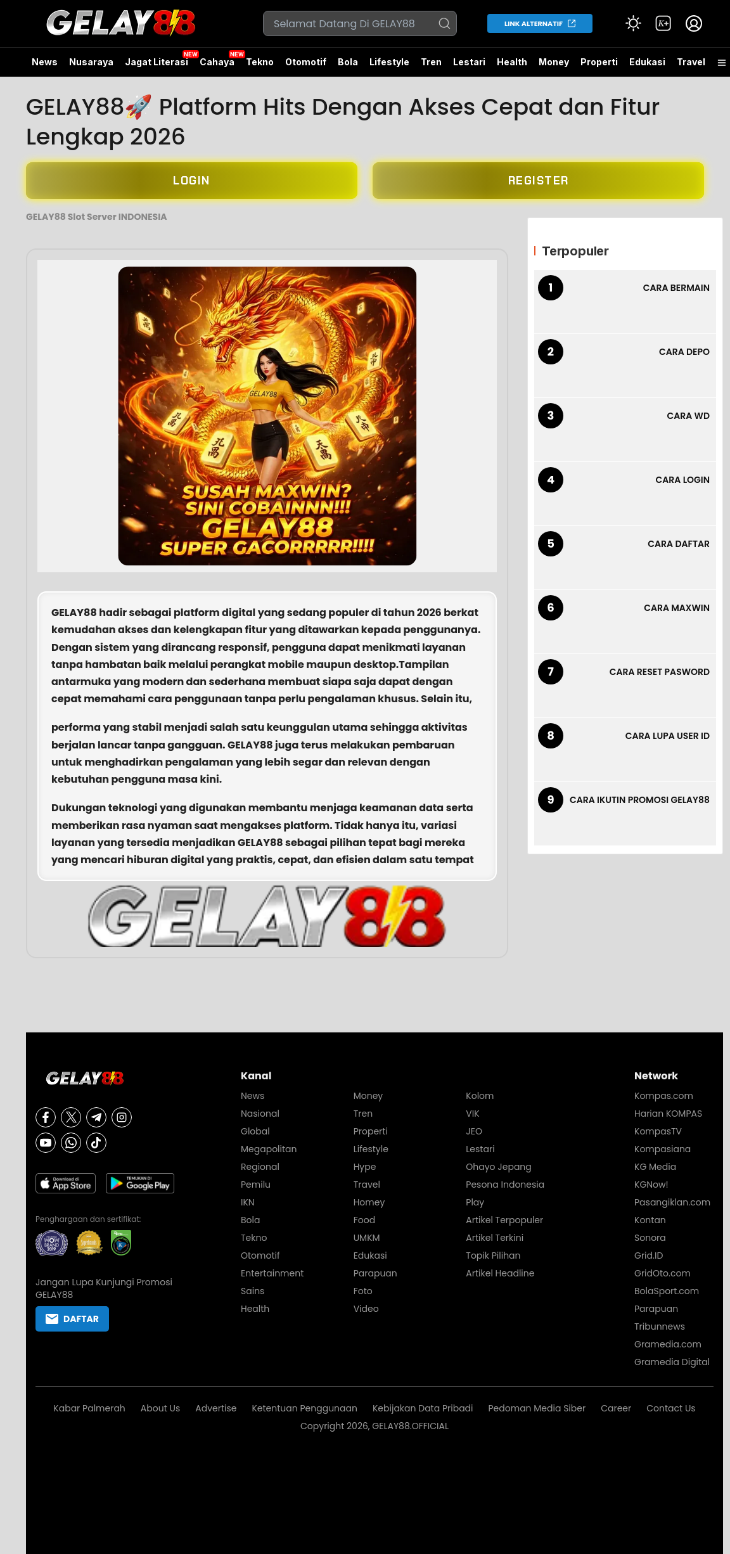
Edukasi (647, 61)
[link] (663, 23)
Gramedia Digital (672, 1362)
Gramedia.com (667, 1344)
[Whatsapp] (71, 1143)
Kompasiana (662, 1149)
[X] (71, 1117)
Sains (252, 1291)
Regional (260, 1166)
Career (616, 1408)
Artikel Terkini (494, 1237)
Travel (691, 61)
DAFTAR (72, 1319)
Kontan (650, 1220)
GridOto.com (662, 1273)
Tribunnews (659, 1326)
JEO (474, 1131)
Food (364, 1220)
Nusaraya (91, 61)
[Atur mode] (633, 23)
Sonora (650, 1237)
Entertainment (272, 1273)
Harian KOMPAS (668, 1113)
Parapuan (375, 1273)
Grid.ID (648, 1255)
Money (554, 61)
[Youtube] (45, 1143)
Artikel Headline (500, 1273)
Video (366, 1308)
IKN (248, 1202)
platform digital (214, 612)
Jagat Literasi (156, 61)
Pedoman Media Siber (537, 1408)
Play (475, 1202)
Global (255, 1131)
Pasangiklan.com (672, 1202)
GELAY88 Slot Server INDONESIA (96, 216)
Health (512, 61)
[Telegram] (96, 1117)
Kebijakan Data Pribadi (423, 1408)
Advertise (215, 1408)
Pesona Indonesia (505, 1184)
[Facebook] (45, 1117)
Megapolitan (269, 1149)
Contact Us (670, 1408)
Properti (599, 61)
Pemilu (256, 1184)
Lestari (469, 66)
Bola (348, 61)
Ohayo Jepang (498, 1166)
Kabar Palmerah (89, 1408)
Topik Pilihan (493, 1255)
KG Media (655, 1166)
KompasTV (658, 1131)
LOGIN (191, 181)
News (45, 61)
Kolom (480, 1095)
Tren (431, 61)
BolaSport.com (666, 1291)
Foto (363, 1291)
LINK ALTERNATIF (533, 23)
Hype (365, 1166)
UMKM (367, 1237)
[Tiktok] (96, 1143)
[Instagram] (122, 1117)
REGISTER (538, 181)
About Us (160, 1408)
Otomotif (305, 61)
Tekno (260, 61)
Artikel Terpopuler (504, 1220)
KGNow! (651, 1184)
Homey (369, 1202)
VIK (472, 1113)
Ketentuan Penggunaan (304, 1408)
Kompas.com (663, 1095)
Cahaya (217, 61)
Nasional (260, 1113)
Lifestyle (389, 61)
